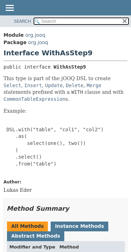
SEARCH (22, 21)
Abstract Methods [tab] (35, 236)
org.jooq (35, 35)
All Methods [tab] (27, 226)
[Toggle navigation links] (9, 8)
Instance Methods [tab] (79, 226)
